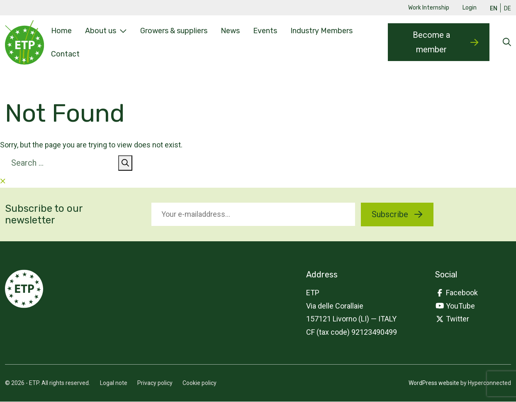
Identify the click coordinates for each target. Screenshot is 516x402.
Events (265, 30)
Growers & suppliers (173, 30)
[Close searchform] (3, 181)
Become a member (445, 42)
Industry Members (321, 30)
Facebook (456, 293)
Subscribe (397, 214)
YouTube (455, 306)
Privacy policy (155, 383)
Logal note (113, 383)
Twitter (452, 319)
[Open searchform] (507, 42)
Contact (65, 53)
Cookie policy (200, 383)
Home (61, 30)
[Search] (125, 163)
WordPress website (434, 383)
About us (106, 31)
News (230, 30)
